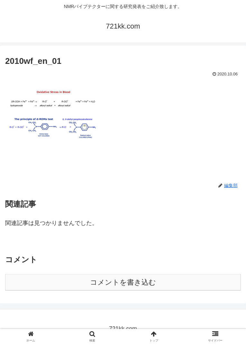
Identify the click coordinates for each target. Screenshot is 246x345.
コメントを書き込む (123, 282)
